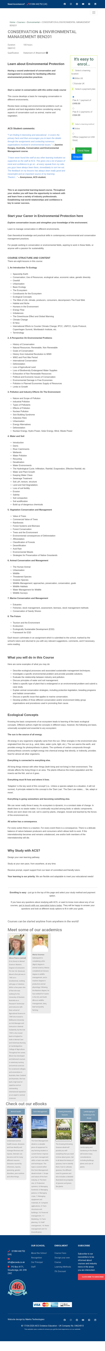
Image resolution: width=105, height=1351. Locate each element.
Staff (33, 1267)
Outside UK (79, 83)
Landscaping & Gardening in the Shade (89, 1115)
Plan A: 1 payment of (81, 102)
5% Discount (60, 1271)
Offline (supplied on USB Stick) (83, 139)
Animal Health (16, 1112)
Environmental (33, 22)
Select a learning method (84, 124)
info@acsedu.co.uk (16, 1262)
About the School (39, 1253)
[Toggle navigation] (93, 12)
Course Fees (60, 1253)
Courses (21, 22)
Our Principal (37, 1262)
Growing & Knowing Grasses (65, 1113)
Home (12, 22)
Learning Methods (63, 1267)
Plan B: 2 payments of (82, 113)
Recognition (36, 1257)
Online (77, 128)
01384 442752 (36, 4)
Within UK (78, 78)
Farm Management (40, 1112)
